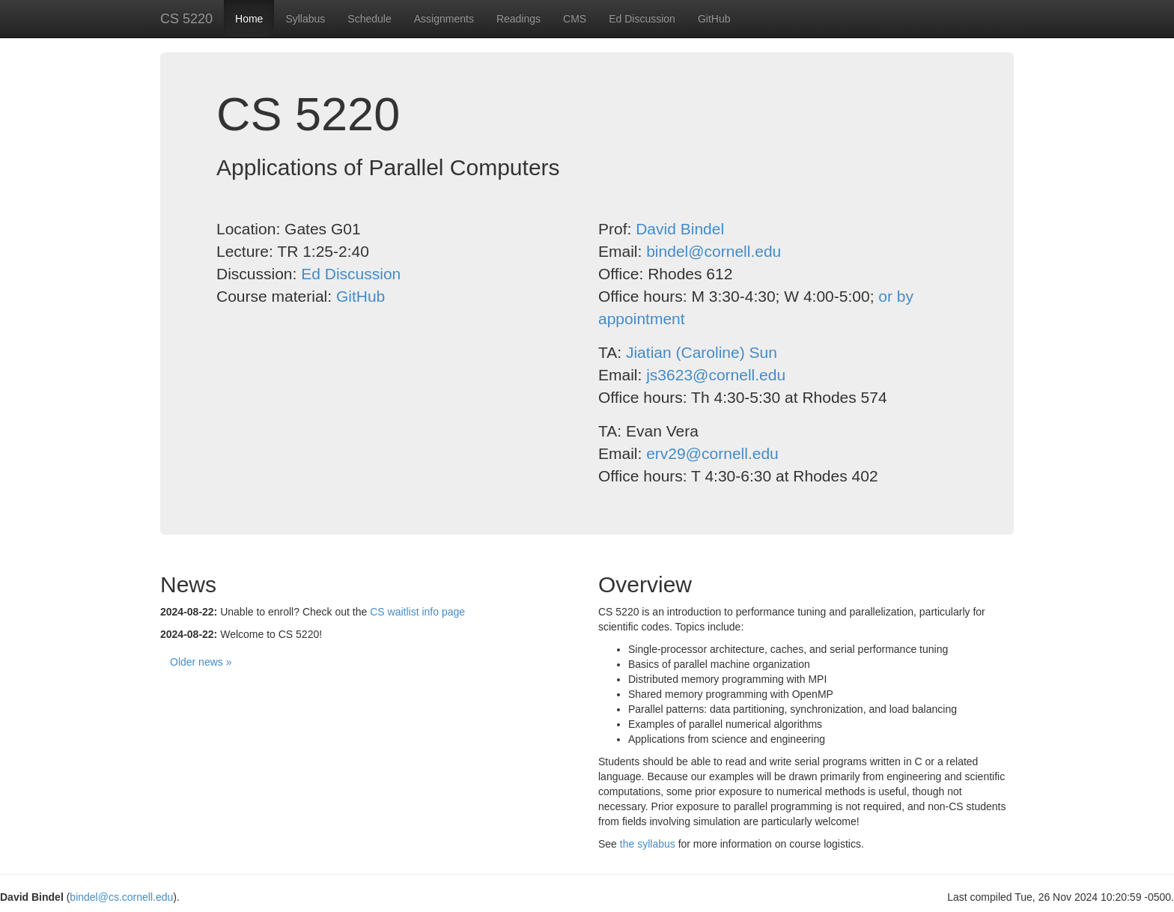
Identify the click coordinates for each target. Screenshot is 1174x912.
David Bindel (680, 228)
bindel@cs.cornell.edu (121, 897)
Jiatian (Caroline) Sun (701, 352)
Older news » (200, 662)
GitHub (714, 19)
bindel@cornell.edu (713, 251)
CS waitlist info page (417, 612)
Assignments (444, 19)
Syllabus (305, 19)
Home (249, 19)
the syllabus (647, 844)
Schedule (369, 19)
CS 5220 (186, 18)
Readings (518, 19)
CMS (574, 19)
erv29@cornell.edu (712, 453)
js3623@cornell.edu (715, 374)
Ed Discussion (642, 19)
